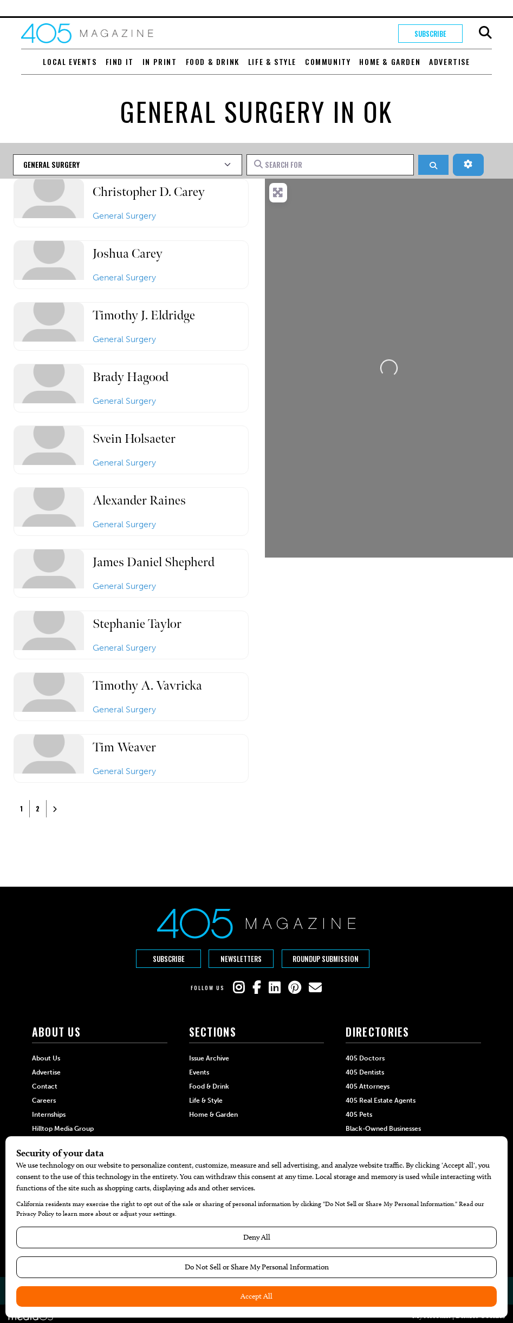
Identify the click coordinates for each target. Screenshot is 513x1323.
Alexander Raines (139, 500)
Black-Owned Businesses (383, 1128)
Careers (44, 1100)
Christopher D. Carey (149, 192)
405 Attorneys (367, 1086)
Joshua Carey (128, 253)
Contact (44, 1086)
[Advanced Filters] (468, 164)
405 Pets (359, 1114)
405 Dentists (365, 1072)
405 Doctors (365, 1058)
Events (199, 1072)
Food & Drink (212, 61)
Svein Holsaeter (134, 439)
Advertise (449, 61)
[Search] (433, 165)
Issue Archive (209, 1058)
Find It (120, 61)
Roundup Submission (326, 958)
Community (327, 61)
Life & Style (272, 61)
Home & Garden (389, 61)
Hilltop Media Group (63, 1128)
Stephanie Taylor (137, 624)
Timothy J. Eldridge (144, 315)
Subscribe (430, 33)
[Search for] (330, 164)
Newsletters (241, 958)
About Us (46, 1058)
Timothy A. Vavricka (147, 685)
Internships (49, 1114)
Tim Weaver (124, 747)
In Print (159, 61)
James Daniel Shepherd (154, 562)
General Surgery (124, 216)
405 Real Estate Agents (380, 1100)
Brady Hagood (130, 377)
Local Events (69, 61)
